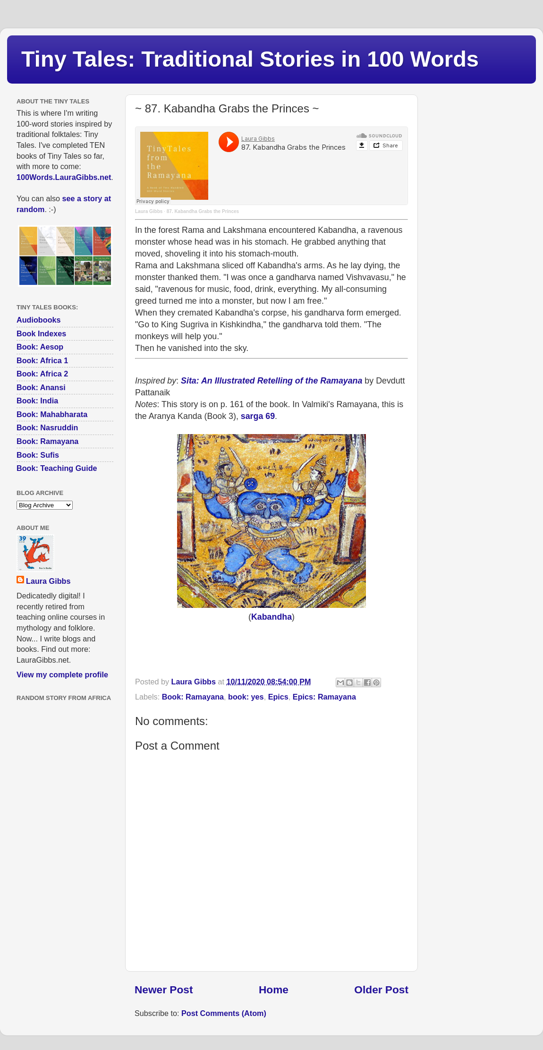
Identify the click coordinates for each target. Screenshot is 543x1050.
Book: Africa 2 (42, 373)
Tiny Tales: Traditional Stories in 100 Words (250, 58)
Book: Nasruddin (47, 427)
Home (273, 989)
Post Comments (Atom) (223, 1013)
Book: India (37, 400)
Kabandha (271, 617)
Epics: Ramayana (324, 696)
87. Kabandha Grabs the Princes (203, 211)
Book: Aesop (40, 346)
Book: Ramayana (193, 696)
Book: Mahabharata (52, 414)
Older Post (381, 989)
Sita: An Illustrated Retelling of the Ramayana (271, 380)
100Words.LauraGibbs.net (64, 177)
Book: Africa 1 (42, 360)
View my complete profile (62, 674)
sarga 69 (258, 416)
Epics (278, 696)
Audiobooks (39, 320)
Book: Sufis (38, 455)
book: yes (246, 696)
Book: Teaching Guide (57, 468)
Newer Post (164, 989)
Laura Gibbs (148, 211)
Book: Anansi (41, 387)
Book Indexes (41, 333)
